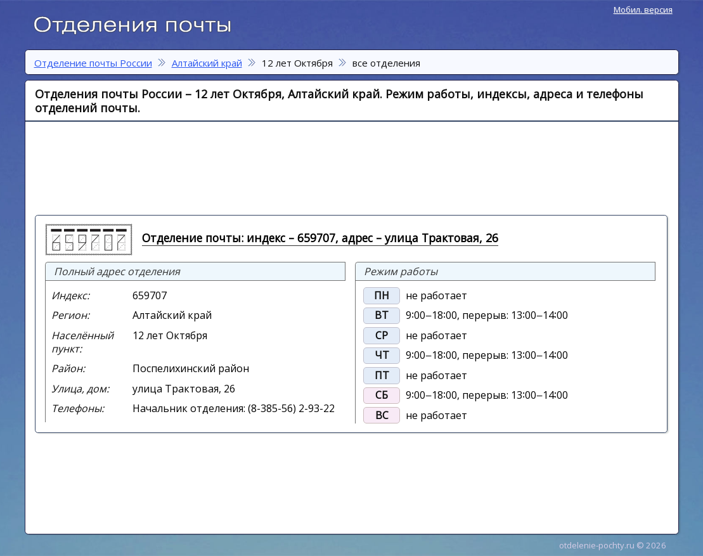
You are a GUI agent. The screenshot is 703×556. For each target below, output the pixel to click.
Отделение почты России (139, 23)
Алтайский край (207, 62)
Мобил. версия (643, 9)
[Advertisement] (345, 167)
